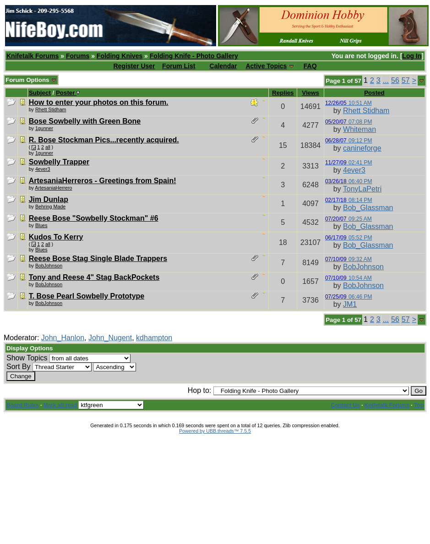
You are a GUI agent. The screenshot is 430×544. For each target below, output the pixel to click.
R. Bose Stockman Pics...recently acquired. (104, 140)
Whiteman (359, 129)
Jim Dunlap (48, 199)
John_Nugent (110, 338)
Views (310, 92)
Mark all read (60, 405)
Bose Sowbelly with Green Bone (85, 121)
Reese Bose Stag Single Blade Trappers (98, 258)
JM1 (350, 304)
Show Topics (27, 358)
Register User (134, 66)
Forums (77, 56)
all (47, 147)
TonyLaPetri (362, 189)
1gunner (44, 128)
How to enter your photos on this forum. (99, 102)
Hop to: (200, 390)
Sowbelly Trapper (59, 162)
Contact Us (345, 405)
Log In (411, 56)
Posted (374, 92)
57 (406, 80)
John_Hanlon (62, 338)
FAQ (310, 66)
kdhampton (154, 338)
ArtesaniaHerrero (53, 187)
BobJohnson (48, 265)
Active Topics (266, 66)
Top (419, 405)
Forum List (178, 66)
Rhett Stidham (50, 109)
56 (395, 80)
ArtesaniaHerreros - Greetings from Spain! (102, 181)
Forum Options (31, 79)
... (386, 80)
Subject (40, 92)
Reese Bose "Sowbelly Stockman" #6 (93, 218)
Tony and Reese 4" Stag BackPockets (94, 277)
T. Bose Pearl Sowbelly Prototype (87, 296)
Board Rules (22, 405)
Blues (41, 225)
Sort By (18, 366)
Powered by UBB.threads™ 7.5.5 (215, 431)
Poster (68, 92)
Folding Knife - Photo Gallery (194, 56)
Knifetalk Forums (32, 56)
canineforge (362, 148)
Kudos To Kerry (56, 237)
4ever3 (42, 169)
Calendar (223, 66)
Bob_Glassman (368, 208)
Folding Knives (119, 56)
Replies (283, 92)
